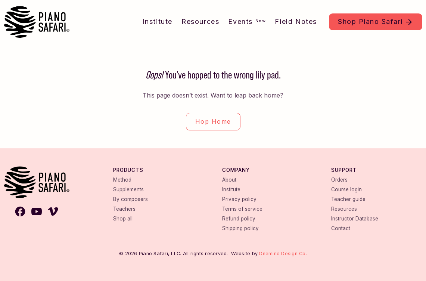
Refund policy (238, 219)
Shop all (123, 219)
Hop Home (213, 121)
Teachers (124, 209)
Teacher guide (348, 199)
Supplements (128, 189)
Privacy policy (239, 199)
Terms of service (242, 209)
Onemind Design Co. (283, 253)
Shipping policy (240, 228)
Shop (370, 21)
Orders (339, 180)
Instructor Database (354, 219)
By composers (130, 199)
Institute (157, 21)
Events (247, 21)
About (229, 180)
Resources (200, 21)
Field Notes (296, 21)
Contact (340, 228)
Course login (346, 189)
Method (122, 180)
